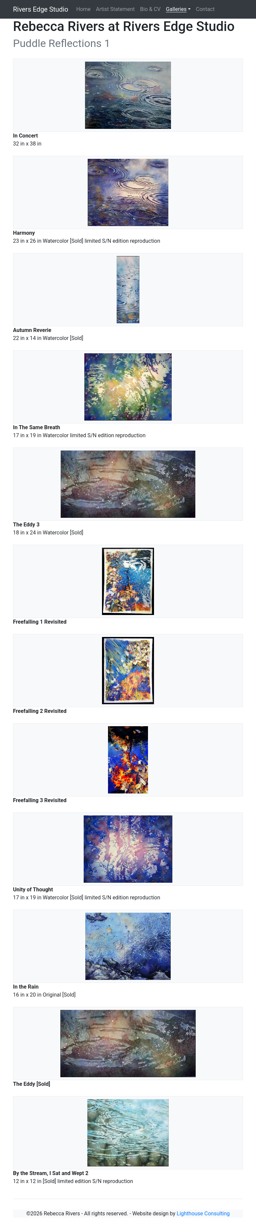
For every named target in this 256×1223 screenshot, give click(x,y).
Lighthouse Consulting (203, 1213)
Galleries (176, 9)
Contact (205, 9)
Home (83, 9)
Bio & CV (150, 9)
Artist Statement (115, 9)
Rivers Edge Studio (40, 9)
